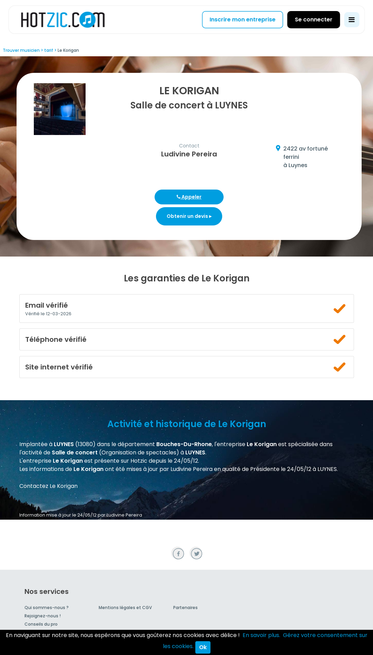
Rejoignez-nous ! (42, 616)
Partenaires (185, 607)
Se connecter (313, 19)
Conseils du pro (41, 624)
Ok (203, 647)
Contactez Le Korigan (48, 486)
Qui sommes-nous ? (46, 607)
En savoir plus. (261, 635)
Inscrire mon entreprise (242, 19)
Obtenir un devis (189, 216)
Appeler (189, 196)
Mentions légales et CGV (125, 607)
